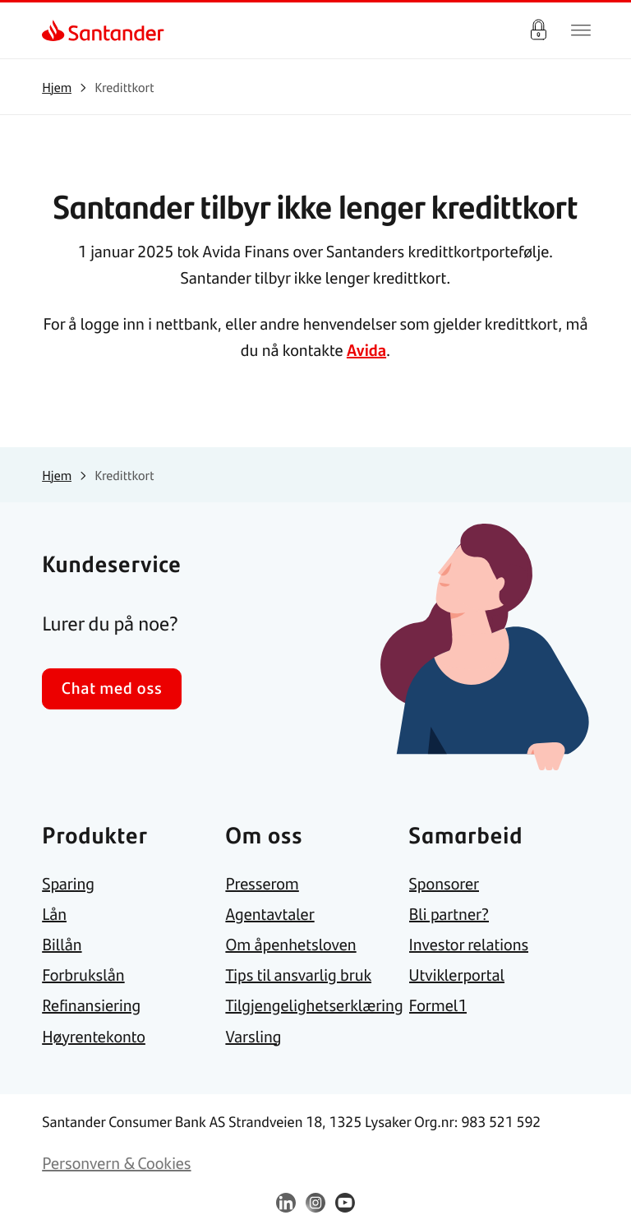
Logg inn (538, 30)
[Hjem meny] (581, 30)
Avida (366, 350)
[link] (56, 30)
